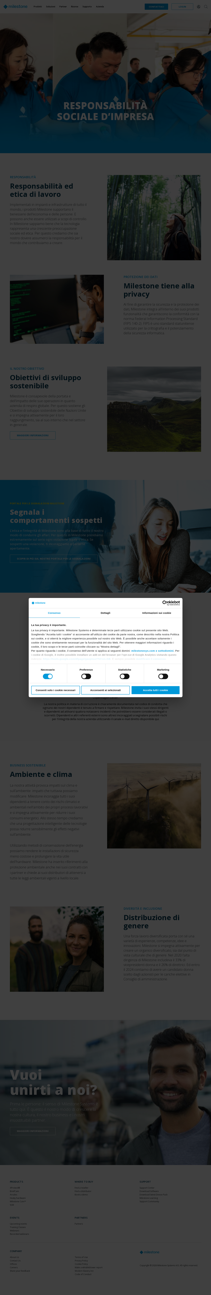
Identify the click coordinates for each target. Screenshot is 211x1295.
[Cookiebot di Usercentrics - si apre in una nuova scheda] (165, 602)
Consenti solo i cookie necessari (56, 690)
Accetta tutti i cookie (155, 690)
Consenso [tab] (54, 612)
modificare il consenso (151, 658)
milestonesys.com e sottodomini (152, 650)
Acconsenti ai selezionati (105, 690)
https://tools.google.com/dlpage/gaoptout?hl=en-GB (77, 658)
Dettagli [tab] (105, 612)
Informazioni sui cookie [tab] (156, 612)
